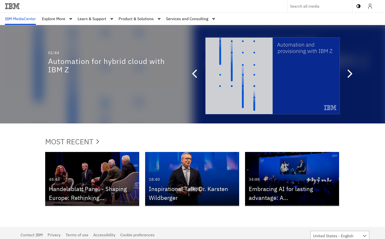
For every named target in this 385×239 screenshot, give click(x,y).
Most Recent (72, 141)
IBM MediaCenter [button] (20, 18)
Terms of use (77, 234)
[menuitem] (20, 19)
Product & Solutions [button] (136, 18)
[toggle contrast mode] (358, 6)
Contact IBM (32, 234)
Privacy (54, 234)
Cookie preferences (137, 234)
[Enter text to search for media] (315, 6)
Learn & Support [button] (92, 18)
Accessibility (104, 234)
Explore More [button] (53, 18)
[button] (192, 74)
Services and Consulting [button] (187, 18)
